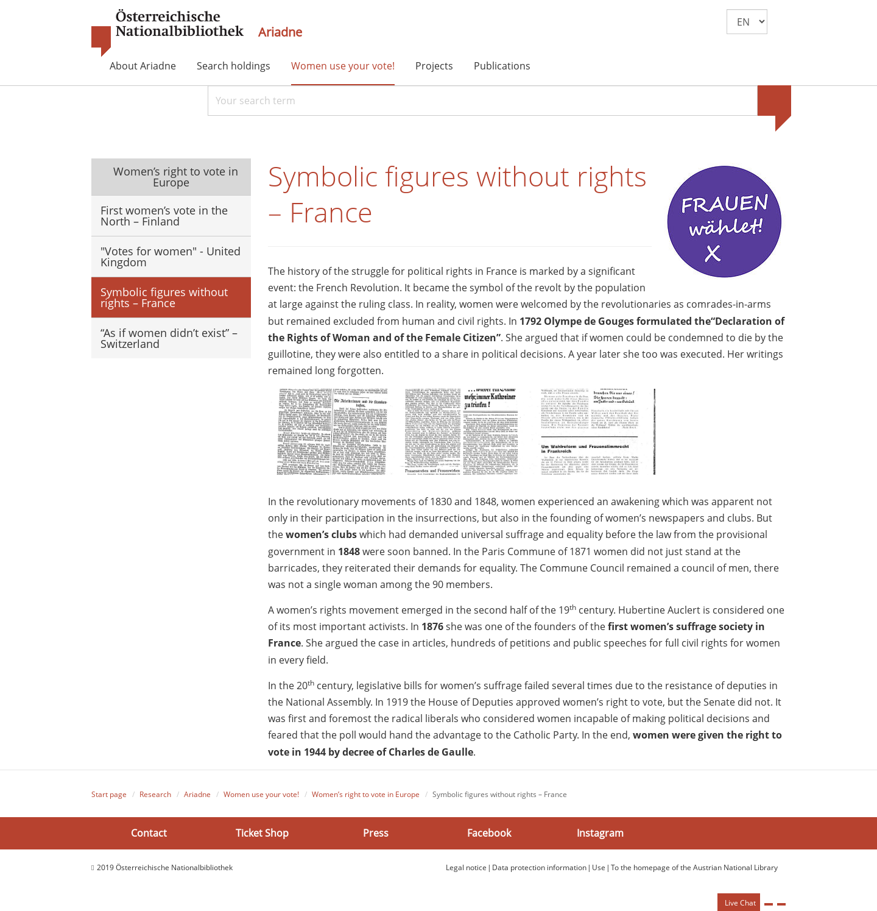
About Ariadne (143, 66)
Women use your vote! (343, 66)
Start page (109, 794)
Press (376, 833)
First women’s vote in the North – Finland (164, 216)
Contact (149, 833)
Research (155, 794)
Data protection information (539, 867)
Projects (434, 66)
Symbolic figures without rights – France (164, 297)
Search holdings (233, 66)
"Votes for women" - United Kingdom (170, 256)
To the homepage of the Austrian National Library (694, 867)
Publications (502, 66)
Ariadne (280, 32)
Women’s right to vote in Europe (174, 177)
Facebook (489, 833)
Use (598, 867)
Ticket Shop (262, 833)
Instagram (600, 833)
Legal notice (466, 867)
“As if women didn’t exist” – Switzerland (169, 338)
